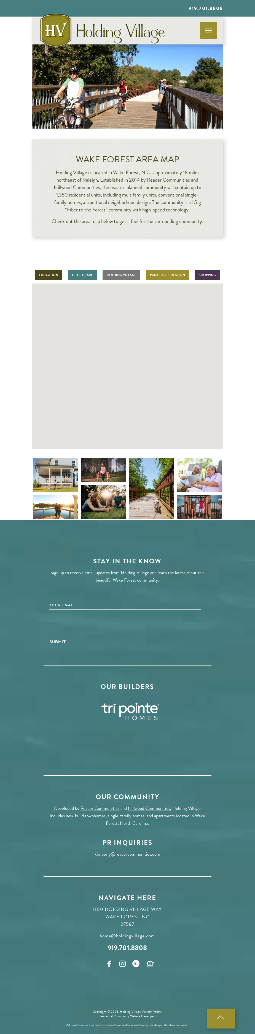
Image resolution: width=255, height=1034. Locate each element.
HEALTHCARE (82, 274)
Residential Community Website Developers (126, 1016)
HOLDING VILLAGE (121, 274)
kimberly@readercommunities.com (127, 853)
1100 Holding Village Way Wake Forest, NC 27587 (127, 916)
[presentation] (91, 626)
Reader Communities (99, 808)
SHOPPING (207, 274)
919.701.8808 (206, 8)
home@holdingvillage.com (127, 935)
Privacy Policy (151, 1011)
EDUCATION (48, 274)
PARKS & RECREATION (167, 274)
